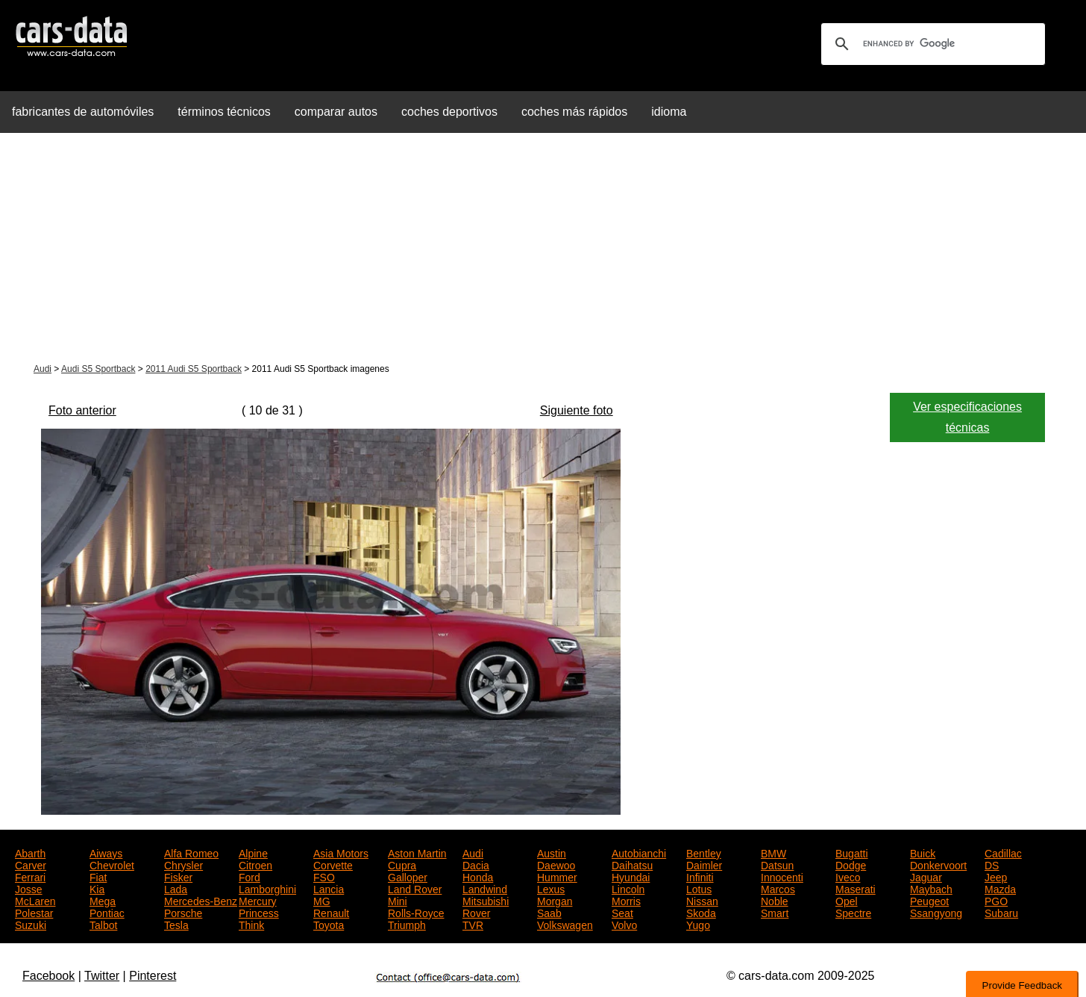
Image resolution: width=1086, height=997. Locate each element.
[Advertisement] (543, 249)
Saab (549, 911)
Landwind (484, 887)
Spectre (853, 911)
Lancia (328, 887)
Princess (259, 911)
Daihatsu (632, 864)
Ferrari (30, 876)
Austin (551, 852)
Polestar (34, 911)
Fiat (98, 876)
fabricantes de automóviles (83, 111)
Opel (846, 899)
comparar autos (336, 111)
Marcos (778, 887)
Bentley (703, 852)
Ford (249, 876)
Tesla (176, 923)
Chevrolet (112, 864)
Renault (331, 911)
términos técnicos (224, 111)
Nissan (702, 899)
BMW (773, 852)
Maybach (931, 887)
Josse (29, 887)
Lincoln (628, 887)
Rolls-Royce (416, 911)
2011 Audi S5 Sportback (193, 369)
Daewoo (556, 864)
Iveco (847, 876)
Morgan (554, 899)
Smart (774, 911)
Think (251, 923)
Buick (922, 852)
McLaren (35, 899)
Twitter (101, 975)
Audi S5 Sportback (98, 369)
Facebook (48, 975)
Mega (103, 899)
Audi (42, 369)
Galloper (407, 876)
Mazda (1000, 887)
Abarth (30, 852)
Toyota (328, 923)
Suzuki (30, 923)
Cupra (402, 864)
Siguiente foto (576, 410)
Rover (476, 911)
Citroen (255, 864)
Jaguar (926, 876)
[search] (931, 44)
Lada (175, 887)
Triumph (407, 923)
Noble (774, 899)
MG (321, 899)
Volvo (624, 923)
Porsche (183, 911)
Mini (397, 899)
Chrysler (183, 864)
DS (992, 864)
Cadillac (1003, 852)
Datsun (777, 864)
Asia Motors (340, 852)
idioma (668, 111)
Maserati (855, 887)
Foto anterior (82, 410)
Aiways (106, 852)
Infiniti (700, 876)
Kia (97, 887)
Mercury (258, 899)
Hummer (557, 876)
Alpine (253, 852)
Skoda (701, 911)
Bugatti (851, 852)
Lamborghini (267, 887)
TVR (472, 923)
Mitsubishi (485, 899)
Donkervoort (938, 864)
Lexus (551, 887)
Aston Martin (417, 852)
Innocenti (782, 876)
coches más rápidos (574, 111)
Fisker (178, 876)
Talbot (103, 923)
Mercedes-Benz (200, 899)
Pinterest (152, 975)
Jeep (996, 876)
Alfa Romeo (191, 852)
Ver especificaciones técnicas (967, 417)
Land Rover (415, 887)
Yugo (698, 923)
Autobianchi (639, 852)
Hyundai (631, 876)
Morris (626, 899)
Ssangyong (936, 911)
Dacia (475, 864)
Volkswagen (565, 923)
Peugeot (929, 899)
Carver (30, 864)
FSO (324, 876)
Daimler (704, 864)
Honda (477, 876)
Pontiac (107, 911)
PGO (996, 899)
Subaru (1001, 911)
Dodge (850, 864)
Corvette (333, 864)
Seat (622, 911)
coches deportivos (449, 111)
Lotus (699, 887)
